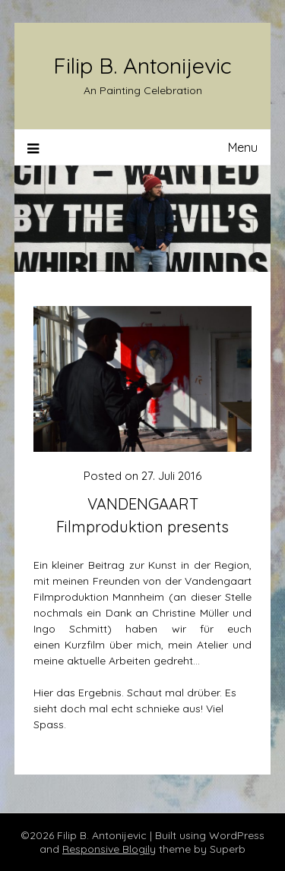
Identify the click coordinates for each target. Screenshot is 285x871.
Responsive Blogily (109, 849)
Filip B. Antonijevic (142, 65)
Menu (243, 147)
